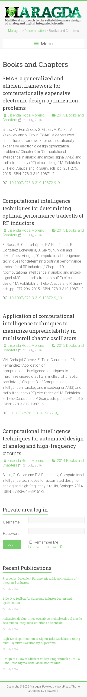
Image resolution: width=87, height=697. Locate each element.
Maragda (14, 31)
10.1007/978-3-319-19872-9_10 (36, 298)
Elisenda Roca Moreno (25, 115)
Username (11, 522)
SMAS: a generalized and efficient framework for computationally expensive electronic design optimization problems (40, 93)
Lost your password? (45, 547)
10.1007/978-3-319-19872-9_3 (35, 413)
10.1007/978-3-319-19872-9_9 (35, 183)
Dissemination (35, 31)
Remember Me (46, 542)
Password (11, 533)
